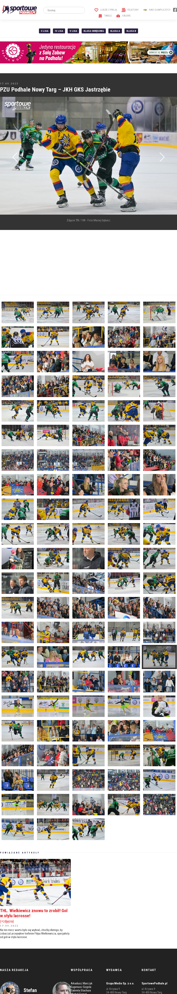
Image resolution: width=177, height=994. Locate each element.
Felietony (130, 9)
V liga (73, 30)
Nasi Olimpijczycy (157, 9)
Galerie (123, 15)
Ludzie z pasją (105, 9)
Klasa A (115, 30)
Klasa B (131, 30)
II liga (44, 30)
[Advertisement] (65, 262)
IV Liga (59, 30)
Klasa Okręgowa (94, 30)
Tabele (105, 15)
